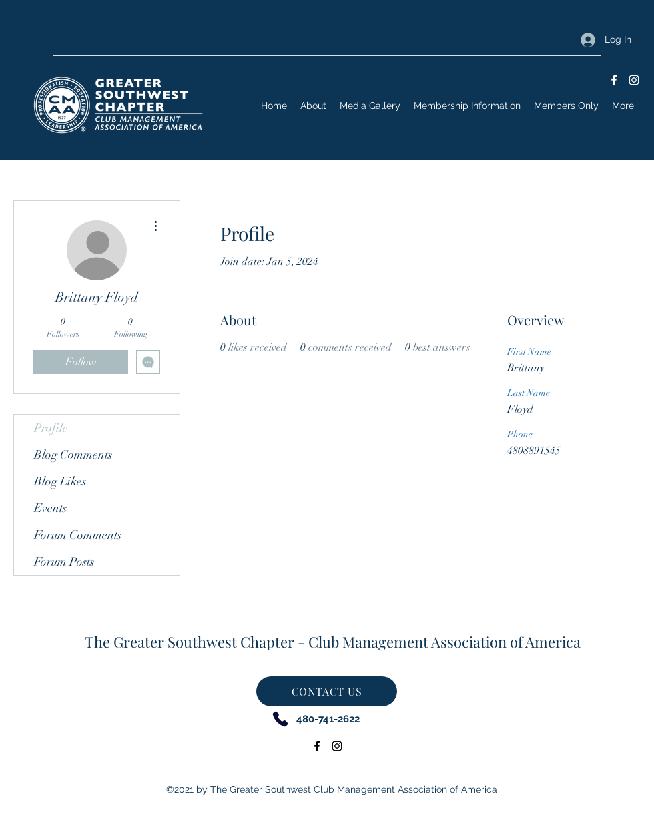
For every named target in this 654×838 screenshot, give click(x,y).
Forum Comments (77, 535)
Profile (51, 428)
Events (50, 508)
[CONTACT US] (326, 691)
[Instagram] (634, 80)
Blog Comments (73, 454)
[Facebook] (614, 80)
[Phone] (280, 718)
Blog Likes (60, 481)
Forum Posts (64, 561)
